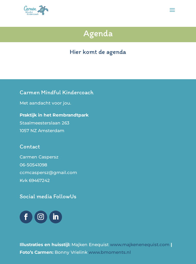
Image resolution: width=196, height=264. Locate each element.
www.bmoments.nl (110, 252)
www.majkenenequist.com (140, 244)
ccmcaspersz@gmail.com (48, 172)
